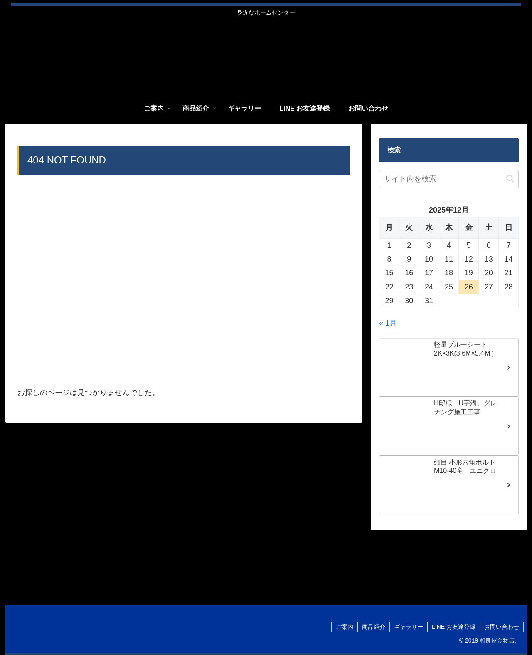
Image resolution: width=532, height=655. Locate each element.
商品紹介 (373, 626)
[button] (510, 178)
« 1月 (388, 323)
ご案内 (344, 626)
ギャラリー (408, 626)
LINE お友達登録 (453, 626)
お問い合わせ (501, 626)
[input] (449, 179)
